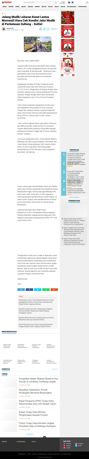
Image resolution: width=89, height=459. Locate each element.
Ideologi (44, 6)
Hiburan (37, 6)
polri (5, 13)
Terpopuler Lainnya (74, 197)
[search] (40, 2)
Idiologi (63, 6)
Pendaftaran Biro (42, 454)
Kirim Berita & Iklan (66, 454)
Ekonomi (11, 6)
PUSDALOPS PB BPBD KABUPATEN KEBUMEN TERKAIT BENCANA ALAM (75, 190)
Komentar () (54, 29)
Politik (34, 441)
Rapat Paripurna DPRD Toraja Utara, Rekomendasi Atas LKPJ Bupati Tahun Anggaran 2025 (37, 404)
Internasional (82, 6)
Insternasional (71, 6)
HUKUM (17, 6)
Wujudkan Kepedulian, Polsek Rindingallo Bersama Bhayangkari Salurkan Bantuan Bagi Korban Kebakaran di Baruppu (35, 394)
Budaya (5, 6)
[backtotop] (44, 438)
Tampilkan (54, 369)
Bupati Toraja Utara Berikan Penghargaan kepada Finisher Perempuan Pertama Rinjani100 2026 (37, 415)
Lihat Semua (30, 434)
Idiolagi (50, 6)
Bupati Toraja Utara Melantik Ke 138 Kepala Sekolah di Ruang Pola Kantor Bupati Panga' (76, 182)
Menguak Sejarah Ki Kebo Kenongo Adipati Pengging (75, 163)
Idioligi (57, 6)
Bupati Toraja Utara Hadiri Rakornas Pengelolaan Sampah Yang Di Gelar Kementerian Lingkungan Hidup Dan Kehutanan (74, 241)
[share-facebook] (40, 29)
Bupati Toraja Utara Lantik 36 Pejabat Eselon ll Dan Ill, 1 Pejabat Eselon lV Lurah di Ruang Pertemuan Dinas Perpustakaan (74, 221)
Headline (30, 6)
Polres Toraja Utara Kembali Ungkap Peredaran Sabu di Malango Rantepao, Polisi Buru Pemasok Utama (37, 426)
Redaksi (34, 454)
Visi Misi (29, 454)
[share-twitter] (44, 29)
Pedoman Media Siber (54, 454)
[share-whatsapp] (48, 29)
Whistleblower (22, 454)
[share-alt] (21, 289)
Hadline (23, 6)
